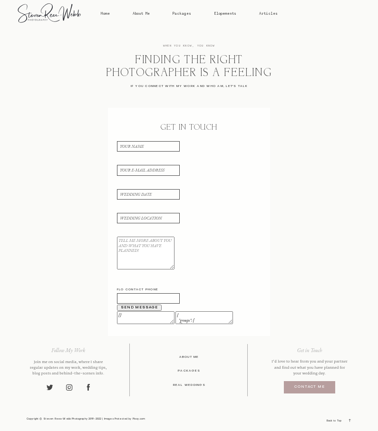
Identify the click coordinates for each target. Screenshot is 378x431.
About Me (141, 14)
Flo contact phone (137, 289)
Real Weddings (189, 384)
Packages (182, 14)
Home (105, 14)
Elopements (225, 14)
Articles (268, 14)
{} (145, 317)
